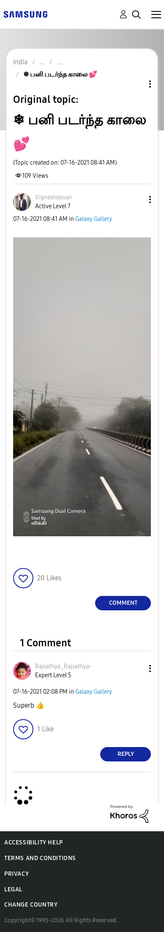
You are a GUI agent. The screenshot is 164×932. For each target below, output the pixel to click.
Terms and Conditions (40, 858)
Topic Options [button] (135, 84)
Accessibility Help (33, 842)
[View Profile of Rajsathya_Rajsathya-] (63, 666)
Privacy (16, 873)
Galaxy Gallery (93, 219)
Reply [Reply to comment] (126, 754)
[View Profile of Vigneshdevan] (53, 197)
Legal (13, 889)
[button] (136, 199)
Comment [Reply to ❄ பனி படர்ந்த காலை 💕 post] (123, 603)
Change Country (30, 904)
